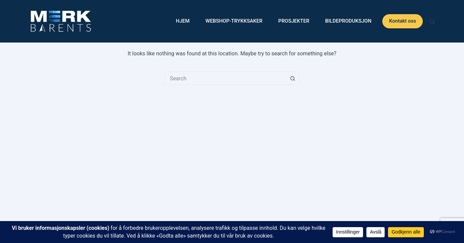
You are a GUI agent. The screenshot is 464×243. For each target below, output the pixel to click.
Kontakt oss (402, 21)
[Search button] (293, 78)
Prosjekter (293, 21)
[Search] (432, 21)
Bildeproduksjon (348, 21)
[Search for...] (225, 78)
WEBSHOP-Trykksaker (233, 21)
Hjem (183, 21)
